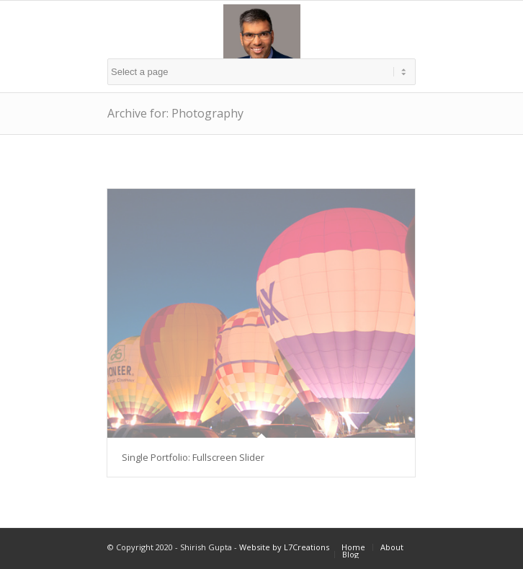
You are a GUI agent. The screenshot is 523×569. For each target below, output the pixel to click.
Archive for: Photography (175, 113)
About (391, 547)
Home (353, 547)
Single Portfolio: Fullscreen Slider (193, 457)
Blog (350, 554)
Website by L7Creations (284, 547)
